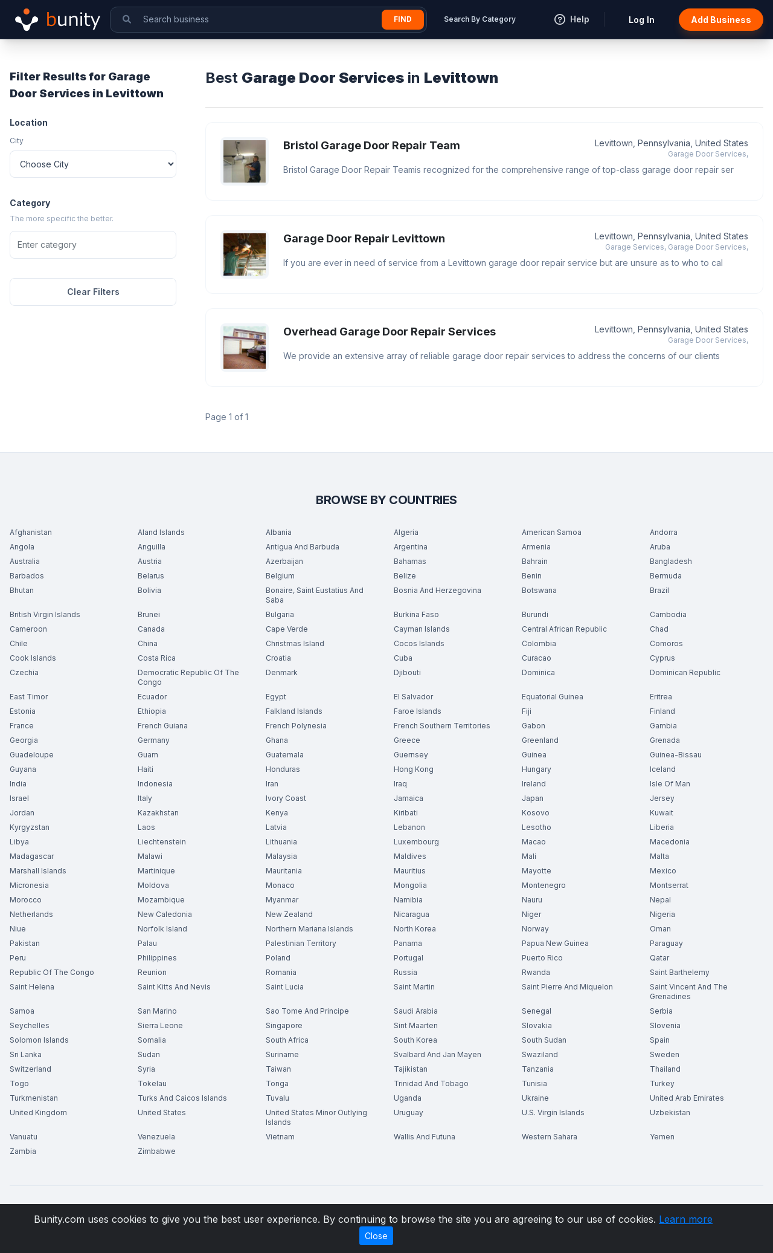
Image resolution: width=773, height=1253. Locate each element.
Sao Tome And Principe (307, 1010)
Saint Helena (32, 986)
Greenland (540, 740)
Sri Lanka (26, 1054)
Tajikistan (411, 1068)
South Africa (287, 1039)
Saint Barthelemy (680, 972)
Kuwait (661, 812)
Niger (531, 914)
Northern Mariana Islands (309, 928)
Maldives (410, 856)
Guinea (534, 754)
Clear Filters (93, 292)
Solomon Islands (39, 1039)
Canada (151, 628)
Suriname (282, 1054)
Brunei (149, 614)
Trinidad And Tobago (431, 1083)
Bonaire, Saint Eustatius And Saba (315, 595)
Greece (407, 740)
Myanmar (282, 899)
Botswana (539, 590)
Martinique (156, 870)
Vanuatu (23, 1136)
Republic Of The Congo (52, 972)
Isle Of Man (670, 783)
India (18, 783)
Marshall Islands (38, 870)
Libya (19, 841)
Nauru (532, 899)
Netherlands (31, 914)
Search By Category (480, 19)
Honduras (283, 769)
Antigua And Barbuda (302, 546)
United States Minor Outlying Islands (316, 1117)
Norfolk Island (162, 928)
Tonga (277, 1083)
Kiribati (406, 812)
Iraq (400, 783)
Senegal (536, 1010)
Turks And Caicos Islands (182, 1097)
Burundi (535, 614)
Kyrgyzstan (30, 827)
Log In (642, 20)
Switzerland (30, 1068)
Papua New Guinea (555, 943)
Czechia (24, 672)
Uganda (408, 1097)
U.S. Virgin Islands (553, 1112)
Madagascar (32, 856)
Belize (405, 575)
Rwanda (536, 972)
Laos (146, 827)
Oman (660, 928)
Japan (533, 798)
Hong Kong (414, 769)
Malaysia (281, 856)
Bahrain (535, 561)
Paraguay (666, 943)
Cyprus (662, 657)
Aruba (660, 546)
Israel (19, 798)
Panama (408, 943)
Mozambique (161, 899)
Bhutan (22, 590)
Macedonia (670, 841)
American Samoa (552, 532)
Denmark (282, 672)
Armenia (536, 546)
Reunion (152, 972)
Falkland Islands (294, 711)
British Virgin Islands (45, 614)
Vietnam (280, 1136)
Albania (279, 532)
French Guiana (163, 725)
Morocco (26, 899)
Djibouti (407, 672)
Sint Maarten (416, 1025)
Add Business (721, 20)
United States (162, 1112)
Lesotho (536, 827)
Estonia (23, 711)
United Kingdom (38, 1112)
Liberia (662, 827)
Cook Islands (33, 657)
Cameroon (28, 628)
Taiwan (278, 1068)
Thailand (665, 1068)
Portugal (408, 957)
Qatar (659, 957)
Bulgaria (280, 614)
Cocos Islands (419, 643)
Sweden (664, 1054)
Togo (19, 1083)
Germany (154, 740)
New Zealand (289, 914)
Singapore (284, 1025)
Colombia (539, 643)
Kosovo (536, 812)
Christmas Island (295, 643)
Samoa (22, 1010)
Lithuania (281, 841)
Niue (18, 928)
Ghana (277, 740)
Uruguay (408, 1112)
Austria (150, 561)
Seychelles (30, 1025)
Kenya (277, 812)
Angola (22, 546)
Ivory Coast (286, 798)
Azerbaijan (284, 561)
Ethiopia (152, 711)
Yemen (662, 1136)
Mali (529, 856)
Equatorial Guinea (552, 696)
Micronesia (29, 885)
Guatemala (285, 754)
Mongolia (410, 885)
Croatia (278, 657)
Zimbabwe (157, 1151)
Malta (659, 856)
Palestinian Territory (301, 943)
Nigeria (662, 914)
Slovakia (537, 1025)
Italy (145, 798)
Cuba (403, 657)
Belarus (151, 575)
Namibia (408, 899)
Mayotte (536, 870)
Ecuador (152, 696)
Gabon (533, 725)
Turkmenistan (34, 1097)
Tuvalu (277, 1097)
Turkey (662, 1083)
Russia (405, 972)
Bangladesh (671, 561)
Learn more (686, 1219)
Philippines (157, 957)
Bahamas (410, 561)
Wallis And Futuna (424, 1136)
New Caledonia (165, 914)
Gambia (663, 725)
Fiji (526, 711)
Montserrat (669, 885)
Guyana (23, 769)
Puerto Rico (542, 957)
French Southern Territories (442, 725)
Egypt (276, 696)
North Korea (415, 928)
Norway (535, 928)
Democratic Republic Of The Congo (188, 677)
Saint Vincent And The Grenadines (689, 991)
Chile (19, 643)
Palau (147, 943)
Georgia (24, 740)
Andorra (664, 532)
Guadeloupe (32, 754)
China (148, 643)
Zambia (23, 1151)
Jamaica (408, 798)
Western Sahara (549, 1136)
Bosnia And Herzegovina (437, 590)
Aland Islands (161, 532)
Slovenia (665, 1025)
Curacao (536, 657)
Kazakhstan (158, 812)
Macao (534, 841)
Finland (662, 711)
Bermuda (666, 575)
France (22, 725)
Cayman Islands (422, 628)
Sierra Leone (160, 1025)
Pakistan (25, 943)
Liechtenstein (162, 841)
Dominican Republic (685, 672)
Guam (148, 754)
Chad (659, 628)
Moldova (153, 885)
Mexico (663, 870)
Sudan (149, 1054)
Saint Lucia (285, 986)
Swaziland (540, 1054)
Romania (281, 972)
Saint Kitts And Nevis (174, 986)
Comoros (666, 643)
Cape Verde (287, 628)
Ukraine (535, 1097)
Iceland (663, 769)
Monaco (280, 885)
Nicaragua (411, 914)
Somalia (152, 1039)
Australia (25, 561)
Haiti (145, 769)
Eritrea (661, 696)
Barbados (27, 575)
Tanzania (538, 1068)
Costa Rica (157, 657)
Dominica (538, 672)
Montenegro (544, 885)
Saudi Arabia (416, 1010)
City (17, 140)
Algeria (406, 532)
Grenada (665, 740)
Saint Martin (414, 986)
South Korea (415, 1039)
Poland (278, 957)
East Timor (29, 696)
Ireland (534, 783)
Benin (532, 575)
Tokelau (152, 1083)
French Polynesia (296, 725)
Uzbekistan (670, 1112)
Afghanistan (31, 532)
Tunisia (534, 1083)
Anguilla (151, 546)
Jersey (662, 798)
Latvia (276, 827)
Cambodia (668, 614)
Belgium (280, 575)
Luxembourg (416, 841)
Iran (272, 783)
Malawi (150, 856)
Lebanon (409, 827)
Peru (18, 957)
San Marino (157, 1010)
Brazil (659, 590)
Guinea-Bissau (676, 754)
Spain (660, 1039)
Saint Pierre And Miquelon (567, 986)
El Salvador (413, 696)
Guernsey (411, 754)
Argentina (411, 546)
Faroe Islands (417, 711)
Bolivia (149, 590)
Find (403, 19)
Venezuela (156, 1136)
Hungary (536, 769)
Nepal (660, 899)
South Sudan (544, 1039)
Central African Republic (564, 628)
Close (376, 1236)
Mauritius (410, 870)
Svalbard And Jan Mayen (437, 1054)
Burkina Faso (416, 614)
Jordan (22, 812)
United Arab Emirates (687, 1097)
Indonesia (155, 783)
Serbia (661, 1010)
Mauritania (284, 870)
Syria (146, 1068)
